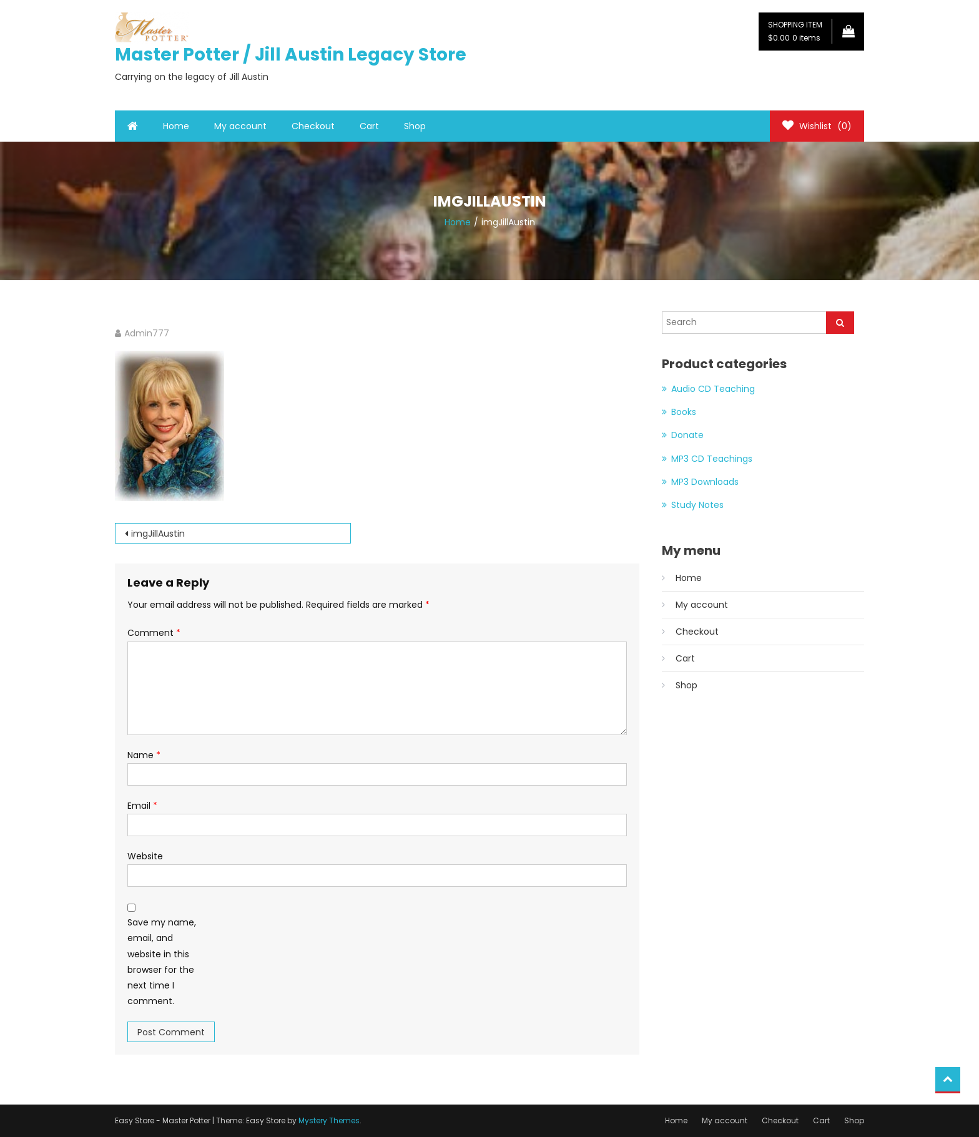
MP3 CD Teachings (711, 458)
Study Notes (697, 505)
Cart (369, 126)
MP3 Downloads (705, 482)
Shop (415, 126)
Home (176, 126)
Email (142, 805)
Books (683, 412)
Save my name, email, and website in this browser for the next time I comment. (161, 961)
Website (145, 856)
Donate (687, 435)
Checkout (313, 126)
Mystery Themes (329, 1120)
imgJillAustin (158, 533)
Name (143, 755)
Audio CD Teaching (713, 389)
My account (240, 126)
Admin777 (146, 333)
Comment (153, 633)
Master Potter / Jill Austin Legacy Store (290, 54)
